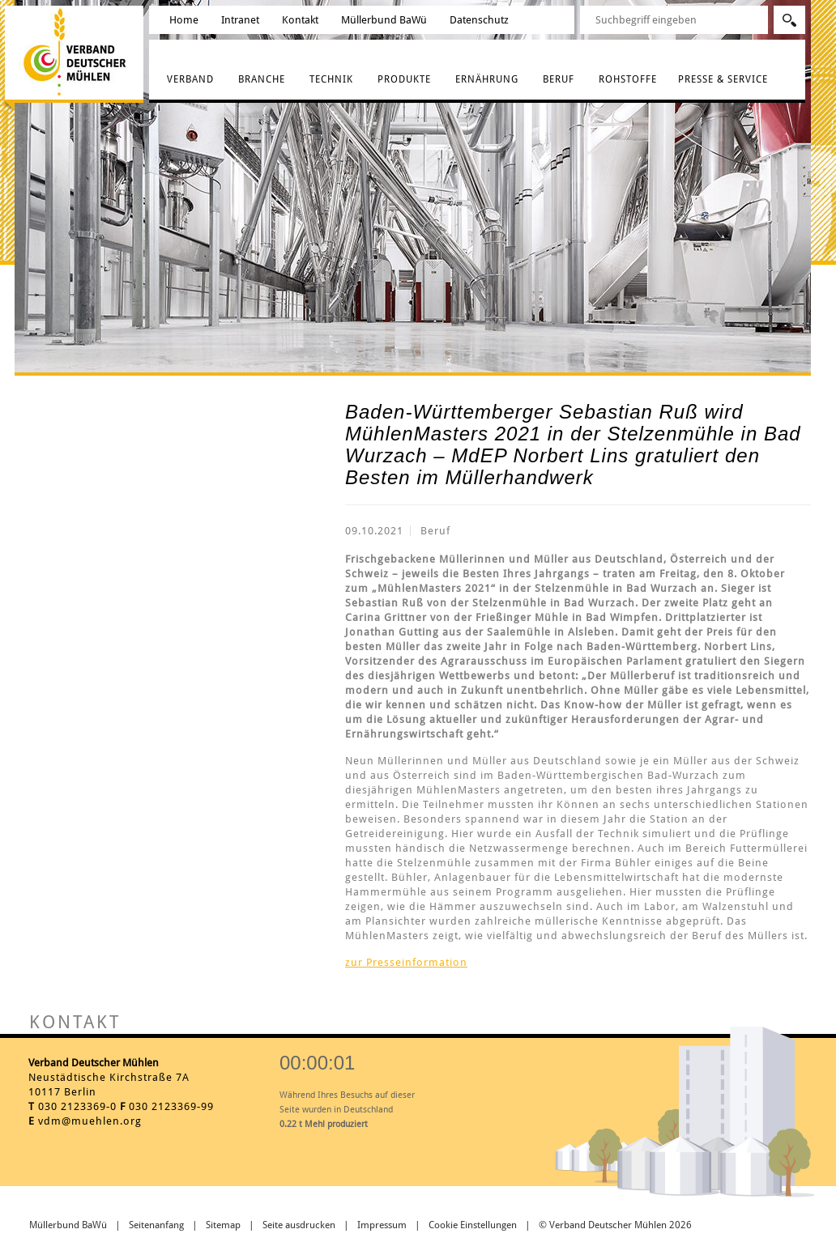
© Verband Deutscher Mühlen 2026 (615, 1225)
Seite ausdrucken (298, 1225)
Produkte (404, 79)
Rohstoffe (628, 79)
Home (183, 20)
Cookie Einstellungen (473, 1225)
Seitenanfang (156, 1225)
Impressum (382, 1225)
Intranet (240, 20)
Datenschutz (479, 20)
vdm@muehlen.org (90, 1121)
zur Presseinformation (406, 962)
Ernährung (486, 79)
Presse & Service (723, 79)
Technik (331, 79)
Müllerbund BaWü (384, 20)
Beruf (558, 79)
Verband (190, 79)
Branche (261, 79)
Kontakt (300, 20)
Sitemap (223, 1225)
